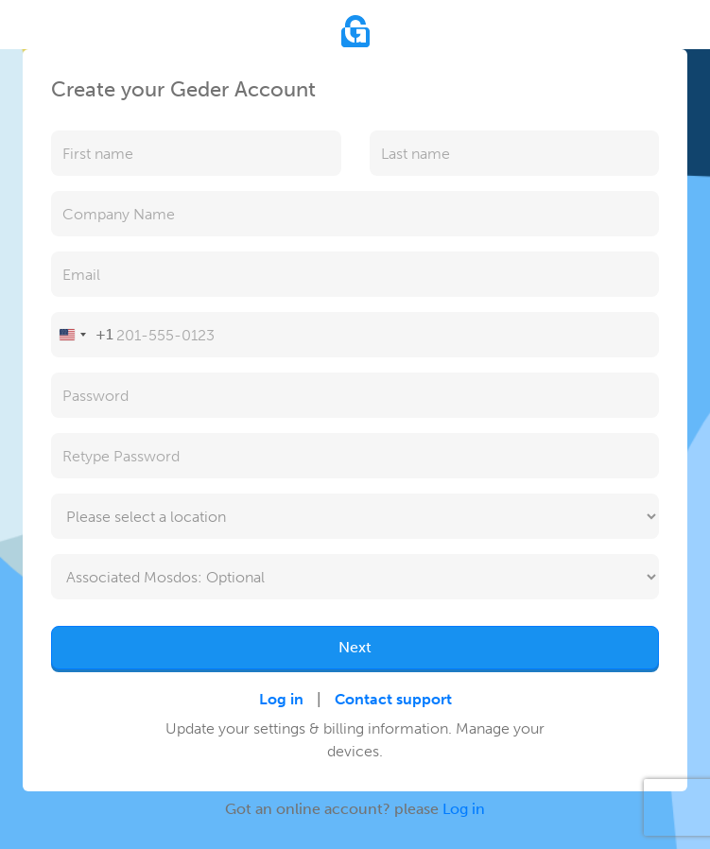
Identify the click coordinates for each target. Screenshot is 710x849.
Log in (281, 699)
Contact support (393, 699)
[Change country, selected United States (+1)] (82, 334)
